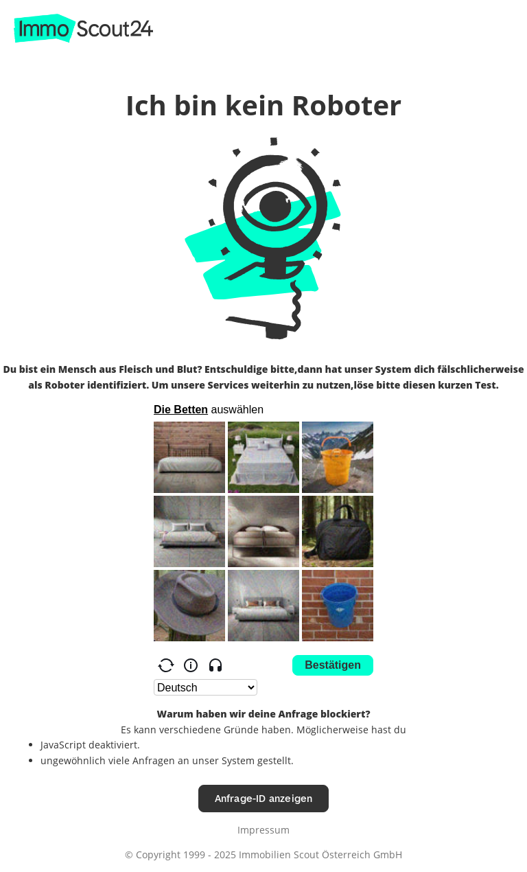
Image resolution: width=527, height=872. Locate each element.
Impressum (263, 829)
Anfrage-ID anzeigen (264, 798)
